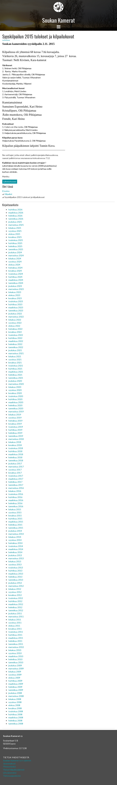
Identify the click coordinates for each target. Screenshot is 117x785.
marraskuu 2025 (16, 225)
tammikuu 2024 (15, 283)
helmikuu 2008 (15, 720)
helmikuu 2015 (15, 524)
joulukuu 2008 (15, 693)
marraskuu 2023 (16, 289)
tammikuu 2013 (15, 579)
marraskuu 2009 (16, 668)
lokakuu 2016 (14, 491)
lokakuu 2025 (14, 228)
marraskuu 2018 (16, 439)
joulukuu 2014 (15, 531)
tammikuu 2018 (15, 460)
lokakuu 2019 (14, 414)
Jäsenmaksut (9, 763)
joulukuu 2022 (15, 313)
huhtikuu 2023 (15, 304)
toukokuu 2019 (15, 426)
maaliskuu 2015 (15, 521)
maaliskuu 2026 (15, 212)
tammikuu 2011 (15, 644)
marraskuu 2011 (16, 616)
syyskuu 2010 (15, 653)
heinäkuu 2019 (15, 420)
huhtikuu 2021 (15, 368)
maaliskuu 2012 (15, 604)
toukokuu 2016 (15, 494)
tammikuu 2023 (15, 310)
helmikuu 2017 (15, 482)
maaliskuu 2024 (15, 280)
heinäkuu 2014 (15, 543)
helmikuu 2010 (15, 659)
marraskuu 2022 (16, 316)
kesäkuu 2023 (15, 298)
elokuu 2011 (14, 625)
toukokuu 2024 (15, 273)
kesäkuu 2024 (15, 270)
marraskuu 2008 (16, 696)
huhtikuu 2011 (15, 635)
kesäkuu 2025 (15, 237)
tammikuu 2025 (15, 249)
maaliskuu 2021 (15, 371)
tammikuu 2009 (15, 690)
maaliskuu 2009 (15, 683)
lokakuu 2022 (14, 319)
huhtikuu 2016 (15, 497)
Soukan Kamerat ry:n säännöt (17, 760)
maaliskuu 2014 (15, 549)
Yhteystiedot (9, 766)
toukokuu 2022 (15, 335)
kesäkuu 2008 (15, 708)
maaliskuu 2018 (15, 454)
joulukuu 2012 (15, 583)
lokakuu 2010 (14, 650)
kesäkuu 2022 (15, 332)
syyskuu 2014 (15, 540)
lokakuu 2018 (14, 442)
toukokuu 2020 (15, 396)
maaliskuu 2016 (15, 500)
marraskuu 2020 (16, 384)
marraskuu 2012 (16, 586)
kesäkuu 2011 (15, 628)
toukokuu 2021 (15, 365)
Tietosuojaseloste (12, 775)
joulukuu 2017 (15, 463)
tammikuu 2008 (15, 723)
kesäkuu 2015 (15, 515)
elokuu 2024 (14, 264)
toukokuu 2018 (15, 448)
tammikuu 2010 (15, 662)
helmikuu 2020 (15, 405)
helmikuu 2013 (15, 576)
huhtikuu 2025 (15, 243)
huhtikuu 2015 (15, 518)
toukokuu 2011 (15, 631)
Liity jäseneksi (9, 772)
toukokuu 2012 (15, 598)
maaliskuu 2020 (15, 402)
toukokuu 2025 (15, 240)
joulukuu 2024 (15, 252)
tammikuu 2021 (15, 378)
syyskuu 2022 (15, 322)
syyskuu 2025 (15, 231)
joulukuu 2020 (15, 381)
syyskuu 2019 (15, 417)
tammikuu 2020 (15, 408)
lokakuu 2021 (14, 356)
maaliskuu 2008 (15, 717)
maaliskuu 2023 (15, 307)
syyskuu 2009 (15, 674)
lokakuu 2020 (14, 387)
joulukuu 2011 (15, 613)
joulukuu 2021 (15, 350)
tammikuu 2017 (15, 485)
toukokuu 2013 (15, 567)
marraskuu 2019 (16, 411)
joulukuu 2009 (15, 665)
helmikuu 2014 (15, 552)
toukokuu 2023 (15, 301)
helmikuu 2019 (15, 433)
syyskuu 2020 (15, 390)
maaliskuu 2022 (15, 341)
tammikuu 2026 (15, 218)
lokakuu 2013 (14, 561)
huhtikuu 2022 (15, 338)
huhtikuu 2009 (15, 680)
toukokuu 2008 (15, 711)
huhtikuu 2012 (15, 601)
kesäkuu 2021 (15, 362)
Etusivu (5, 191)
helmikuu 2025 (15, 246)
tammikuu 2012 (15, 610)
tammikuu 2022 (15, 347)
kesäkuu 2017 (15, 472)
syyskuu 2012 (15, 592)
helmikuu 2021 (15, 374)
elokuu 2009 (14, 677)
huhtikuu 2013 (15, 570)
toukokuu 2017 (15, 475)
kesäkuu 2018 (15, 445)
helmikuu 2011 (15, 641)
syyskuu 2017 (15, 469)
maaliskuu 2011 (15, 638)
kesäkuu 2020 (15, 393)
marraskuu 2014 (16, 534)
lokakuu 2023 (14, 292)
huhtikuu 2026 (15, 209)
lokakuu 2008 (14, 699)
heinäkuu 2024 (15, 267)
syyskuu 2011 (15, 622)
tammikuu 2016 (15, 506)
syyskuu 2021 (15, 359)
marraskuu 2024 (16, 255)
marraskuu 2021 (16, 353)
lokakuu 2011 (14, 619)
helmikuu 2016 (15, 503)
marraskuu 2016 (16, 488)
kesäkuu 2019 (15, 423)
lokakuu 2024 (14, 258)
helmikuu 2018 (15, 457)
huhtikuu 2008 (15, 714)
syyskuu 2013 (15, 564)
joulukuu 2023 (15, 286)
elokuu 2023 (14, 295)
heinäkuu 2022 (15, 329)
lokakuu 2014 (14, 537)
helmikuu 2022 (15, 344)
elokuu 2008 (14, 705)
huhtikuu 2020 (15, 399)
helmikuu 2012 (15, 607)
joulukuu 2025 (15, 221)
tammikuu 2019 (15, 436)
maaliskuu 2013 (15, 573)
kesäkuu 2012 (15, 595)
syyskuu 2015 (15, 512)
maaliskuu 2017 (15, 478)
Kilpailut (8, 194)
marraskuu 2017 (16, 466)
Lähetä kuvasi (9, 181)
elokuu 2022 (14, 325)
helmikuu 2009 (15, 687)
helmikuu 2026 (15, 215)
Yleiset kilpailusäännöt (13, 769)
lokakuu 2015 (14, 509)
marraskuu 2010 (16, 647)
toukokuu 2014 (15, 546)
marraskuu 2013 (16, 558)
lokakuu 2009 (14, 671)
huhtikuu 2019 (15, 430)
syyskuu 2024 (15, 261)
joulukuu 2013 (15, 555)
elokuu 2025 (14, 234)
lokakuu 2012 (14, 589)
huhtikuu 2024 (15, 277)
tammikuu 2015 (15, 527)
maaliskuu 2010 (15, 656)
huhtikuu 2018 (15, 451)
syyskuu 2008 (15, 702)
